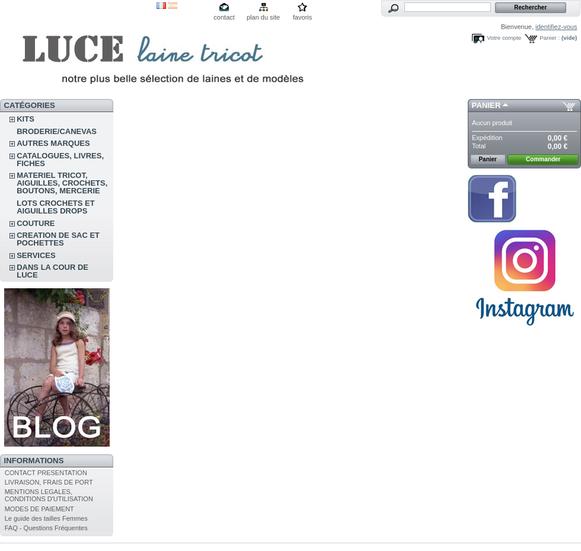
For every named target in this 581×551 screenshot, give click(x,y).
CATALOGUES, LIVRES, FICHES (60, 159)
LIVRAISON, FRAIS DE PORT (49, 482)
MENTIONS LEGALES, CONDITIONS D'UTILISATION (49, 495)
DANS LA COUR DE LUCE (52, 271)
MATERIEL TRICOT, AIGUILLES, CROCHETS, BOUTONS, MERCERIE (62, 183)
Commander (543, 159)
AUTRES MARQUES (53, 143)
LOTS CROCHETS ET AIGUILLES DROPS (55, 207)
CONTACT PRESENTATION (46, 472)
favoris (302, 17)
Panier (486, 105)
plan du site (263, 17)
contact (223, 17)
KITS (25, 118)
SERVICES (36, 255)
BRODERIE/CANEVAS (57, 131)
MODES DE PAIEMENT (39, 508)
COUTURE (36, 223)
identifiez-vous (556, 26)
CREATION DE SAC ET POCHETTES (58, 239)
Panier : (550, 37)
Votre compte (504, 37)
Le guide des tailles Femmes (46, 518)
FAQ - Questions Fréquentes (46, 527)
